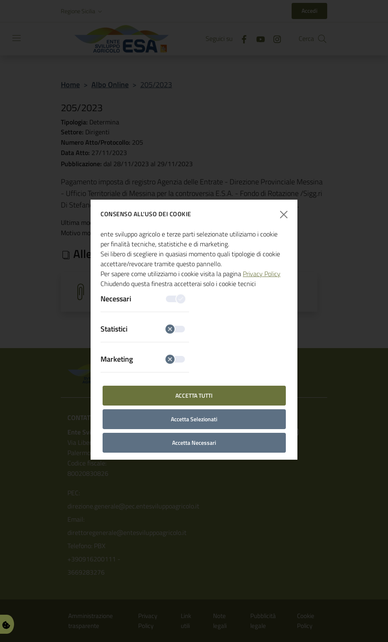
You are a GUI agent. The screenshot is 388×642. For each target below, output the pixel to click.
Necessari (143, 298)
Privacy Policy (261, 274)
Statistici (143, 328)
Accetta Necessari (194, 442)
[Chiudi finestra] (284, 214)
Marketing (143, 359)
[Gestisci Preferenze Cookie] (6, 624)
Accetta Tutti (194, 395)
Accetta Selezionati (194, 419)
